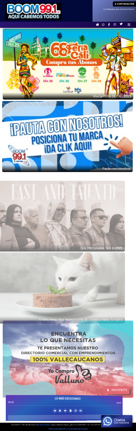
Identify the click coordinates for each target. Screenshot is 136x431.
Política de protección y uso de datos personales (68, 429)
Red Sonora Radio (43, 425)
